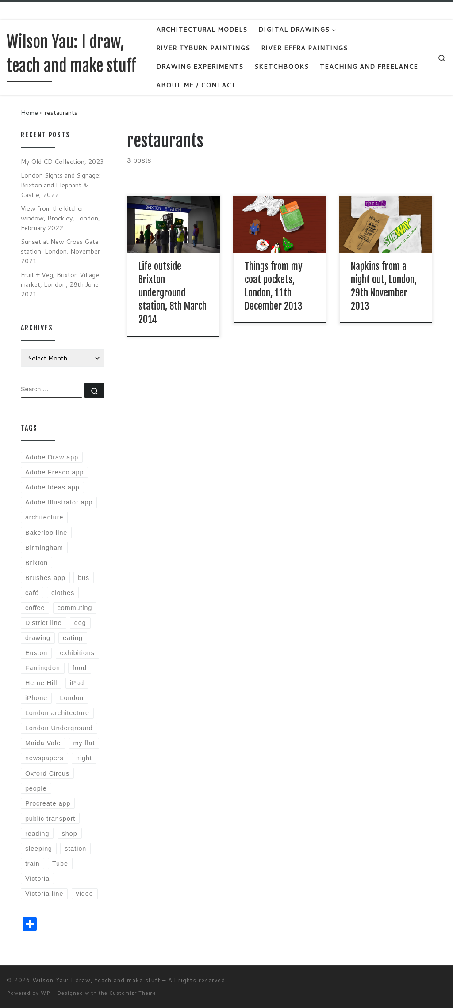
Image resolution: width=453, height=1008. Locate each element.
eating (73, 637)
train (32, 863)
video (84, 893)
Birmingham (44, 547)
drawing (37, 637)
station (75, 848)
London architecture (57, 712)
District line (43, 622)
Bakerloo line (46, 532)
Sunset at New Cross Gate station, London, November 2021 (60, 251)
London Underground (59, 727)
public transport (50, 818)
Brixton (36, 562)
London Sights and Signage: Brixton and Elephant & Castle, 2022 (60, 185)
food (80, 667)
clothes (62, 592)
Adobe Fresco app (54, 472)
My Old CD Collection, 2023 (62, 161)
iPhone (36, 697)
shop (69, 833)
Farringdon (42, 667)
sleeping (38, 848)
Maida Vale (43, 743)
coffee (35, 607)
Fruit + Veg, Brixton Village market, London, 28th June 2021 (60, 284)
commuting (75, 607)
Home (29, 112)
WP (45, 993)
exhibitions (77, 652)
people (36, 788)
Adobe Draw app (51, 457)
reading (37, 833)
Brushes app (45, 577)
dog (80, 622)
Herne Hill (41, 682)
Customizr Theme (132, 993)
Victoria (37, 878)
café (32, 592)
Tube (60, 863)
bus (83, 577)
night (84, 758)
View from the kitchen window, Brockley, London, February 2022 (60, 218)
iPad (77, 682)
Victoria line (44, 893)
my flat (84, 743)
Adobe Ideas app (52, 487)
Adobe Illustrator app (59, 502)
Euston (36, 652)
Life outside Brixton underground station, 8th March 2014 (172, 292)
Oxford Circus (47, 773)
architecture (44, 517)
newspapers (44, 758)
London (72, 697)
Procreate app (48, 803)
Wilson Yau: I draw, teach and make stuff (96, 980)
